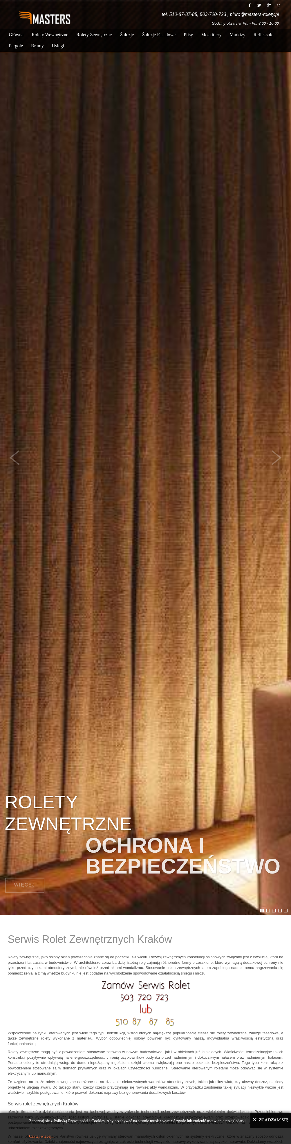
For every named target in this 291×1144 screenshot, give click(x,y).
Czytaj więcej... (41, 1136)
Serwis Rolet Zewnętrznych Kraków (90, 939)
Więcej (24, 878)
